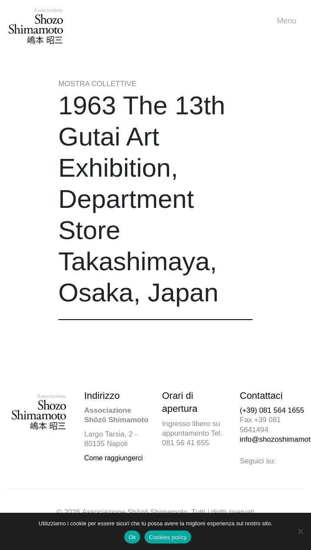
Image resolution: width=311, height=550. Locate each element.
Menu (289, 21)
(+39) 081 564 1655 (272, 410)
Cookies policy (167, 537)
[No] (300, 531)
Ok (132, 537)
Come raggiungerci (113, 458)
